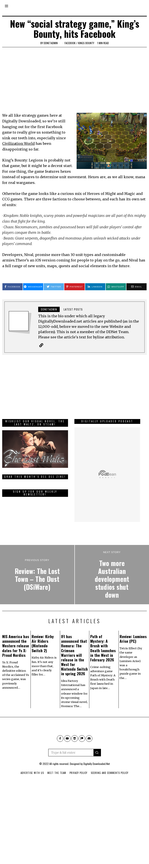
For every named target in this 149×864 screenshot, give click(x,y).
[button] (97, 766)
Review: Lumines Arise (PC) (133, 653)
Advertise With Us (32, 787)
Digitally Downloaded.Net (96, 778)
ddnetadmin (51, 43)
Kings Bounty (86, 43)
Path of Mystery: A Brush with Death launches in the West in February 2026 (103, 662)
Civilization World (18, 143)
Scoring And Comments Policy (109, 787)
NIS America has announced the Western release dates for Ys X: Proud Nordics (15, 660)
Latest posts (73, 309)
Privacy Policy (78, 787)
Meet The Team (56, 787)
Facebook (70, 43)
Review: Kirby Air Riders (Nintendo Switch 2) (43, 657)
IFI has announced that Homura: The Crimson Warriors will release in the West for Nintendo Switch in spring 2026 (74, 669)
